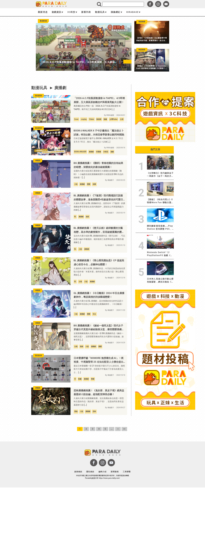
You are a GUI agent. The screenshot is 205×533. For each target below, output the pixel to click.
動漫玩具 (101, 12)
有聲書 (98, 152)
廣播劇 (60, 87)
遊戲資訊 (57, 12)
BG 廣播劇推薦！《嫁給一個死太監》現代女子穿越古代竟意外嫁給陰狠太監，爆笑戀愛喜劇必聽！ (99, 328)
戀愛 (88, 184)
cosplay (84, 119)
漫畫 (112, 152)
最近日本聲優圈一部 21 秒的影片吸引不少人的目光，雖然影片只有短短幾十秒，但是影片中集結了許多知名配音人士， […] (99, 369)
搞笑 (87, 217)
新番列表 (86, 12)
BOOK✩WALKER (80, 152)
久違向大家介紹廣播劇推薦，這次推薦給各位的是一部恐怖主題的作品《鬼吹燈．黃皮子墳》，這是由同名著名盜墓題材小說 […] (99, 401)
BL (75, 217)
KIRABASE (133, 12)
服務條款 (78, 471)
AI (75, 379)
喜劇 (81, 346)
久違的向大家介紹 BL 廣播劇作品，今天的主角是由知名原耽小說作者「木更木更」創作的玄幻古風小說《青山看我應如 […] (99, 271)
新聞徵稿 (115, 471)
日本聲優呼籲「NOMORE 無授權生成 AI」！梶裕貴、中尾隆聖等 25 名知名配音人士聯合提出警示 (99, 360)
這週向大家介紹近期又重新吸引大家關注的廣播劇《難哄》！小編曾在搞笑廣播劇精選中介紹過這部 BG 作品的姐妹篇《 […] (99, 174)
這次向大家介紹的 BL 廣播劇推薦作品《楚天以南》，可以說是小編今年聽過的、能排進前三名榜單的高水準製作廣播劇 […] (99, 239)
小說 (75, 184)
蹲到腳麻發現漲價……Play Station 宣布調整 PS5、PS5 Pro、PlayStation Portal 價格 (160, 228)
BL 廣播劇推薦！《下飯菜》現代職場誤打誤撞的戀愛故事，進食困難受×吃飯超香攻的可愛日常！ (98, 198)
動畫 (105, 119)
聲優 (92, 379)
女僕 (121, 119)
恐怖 (94, 411)
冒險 (75, 411)
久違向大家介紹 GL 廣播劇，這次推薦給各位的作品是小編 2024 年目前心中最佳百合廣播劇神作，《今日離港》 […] (98, 304)
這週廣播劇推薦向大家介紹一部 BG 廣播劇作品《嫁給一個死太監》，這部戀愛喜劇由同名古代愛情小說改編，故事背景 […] (99, 336)
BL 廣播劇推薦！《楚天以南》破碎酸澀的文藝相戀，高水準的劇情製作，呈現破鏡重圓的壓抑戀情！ (99, 230)
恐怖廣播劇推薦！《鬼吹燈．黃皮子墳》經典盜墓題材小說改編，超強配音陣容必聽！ (99, 392)
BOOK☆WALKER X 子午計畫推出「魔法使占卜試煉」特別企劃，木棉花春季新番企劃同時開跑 (99, 132)
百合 (94, 314)
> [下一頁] (118, 429)
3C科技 (72, 12)
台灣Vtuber (114, 119)
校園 (94, 184)
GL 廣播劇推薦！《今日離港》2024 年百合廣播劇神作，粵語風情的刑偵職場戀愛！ (99, 295)
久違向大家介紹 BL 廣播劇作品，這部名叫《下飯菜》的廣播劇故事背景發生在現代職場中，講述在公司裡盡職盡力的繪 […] (99, 206)
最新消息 (42, 12)
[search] (123, 4)
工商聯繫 (127, 471)
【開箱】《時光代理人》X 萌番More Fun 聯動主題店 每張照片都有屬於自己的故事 (160, 201)
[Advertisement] (165, 471)
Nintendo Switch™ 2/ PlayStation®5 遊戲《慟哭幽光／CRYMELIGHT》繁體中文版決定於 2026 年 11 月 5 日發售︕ (160, 254)
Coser (76, 119)
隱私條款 (90, 471)
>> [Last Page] (124, 429)
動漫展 (98, 119)
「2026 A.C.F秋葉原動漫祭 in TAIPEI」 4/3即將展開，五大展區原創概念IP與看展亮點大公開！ (99, 100)
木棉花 (105, 152)
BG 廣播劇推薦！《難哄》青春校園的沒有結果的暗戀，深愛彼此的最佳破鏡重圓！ (98, 165)
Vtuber (91, 119)
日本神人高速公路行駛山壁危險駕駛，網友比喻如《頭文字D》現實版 (160, 281)
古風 (80, 282)
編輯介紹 (102, 471)
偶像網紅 (116, 12)
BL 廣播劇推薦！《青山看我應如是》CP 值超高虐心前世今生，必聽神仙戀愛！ (99, 262)
